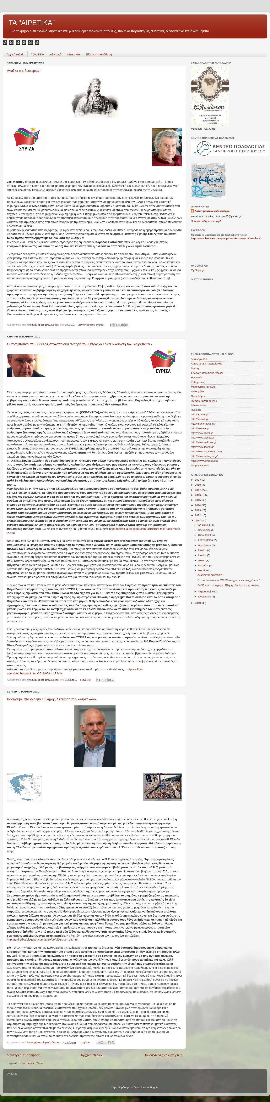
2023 (198, 479)
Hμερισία (196, 409)
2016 (198, 495)
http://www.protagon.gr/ (204, 456)
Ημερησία (196, 377)
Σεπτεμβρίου (205, 540)
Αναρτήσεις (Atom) (33, 1063)
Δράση (195, 368)
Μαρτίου (203, 570)
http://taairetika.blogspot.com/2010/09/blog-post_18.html (42, 939)
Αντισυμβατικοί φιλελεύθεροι (212, 211)
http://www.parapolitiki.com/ (207, 451)
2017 (198, 490)
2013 (198, 510)
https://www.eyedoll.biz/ (204, 460)
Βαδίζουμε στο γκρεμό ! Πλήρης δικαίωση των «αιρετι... (229, 585)
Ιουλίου (202, 550)
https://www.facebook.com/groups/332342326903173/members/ (226, 238)
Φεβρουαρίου (206, 591)
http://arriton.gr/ (200, 414)
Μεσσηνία (73, 54)
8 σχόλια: (86, 679)
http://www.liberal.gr (202, 446)
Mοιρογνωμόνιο (200, 465)
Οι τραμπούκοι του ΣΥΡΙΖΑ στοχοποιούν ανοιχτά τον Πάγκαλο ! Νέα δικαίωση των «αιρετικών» (79, 344)
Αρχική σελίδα (16, 54)
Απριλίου (203, 565)
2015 (198, 500)
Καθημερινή (197, 382)
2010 (198, 603)
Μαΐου (202, 560)
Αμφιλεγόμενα (199, 359)
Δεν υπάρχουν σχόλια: (91, 324)
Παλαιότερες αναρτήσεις (162, 1055)
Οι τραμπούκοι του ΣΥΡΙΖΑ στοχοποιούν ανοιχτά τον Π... (230, 580)
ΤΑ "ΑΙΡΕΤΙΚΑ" (32, 23)
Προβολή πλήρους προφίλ (206, 221)
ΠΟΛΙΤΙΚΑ (37, 54)
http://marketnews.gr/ (203, 423)
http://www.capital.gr (202, 437)
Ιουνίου (202, 555)
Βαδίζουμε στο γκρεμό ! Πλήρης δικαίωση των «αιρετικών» (52, 699)
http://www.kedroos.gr (203, 442)
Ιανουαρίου (205, 596)
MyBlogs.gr (197, 270)
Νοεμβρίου (204, 529)
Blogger (153, 1087)
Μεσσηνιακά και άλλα (203, 386)
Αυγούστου (205, 545)
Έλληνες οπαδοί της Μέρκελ (207, 372)
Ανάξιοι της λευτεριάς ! (24, 71)
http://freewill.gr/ (200, 419)
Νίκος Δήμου (198, 396)
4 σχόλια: (85, 1042)
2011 (198, 520)
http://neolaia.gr (200, 428)
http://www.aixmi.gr (202, 433)
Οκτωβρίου (205, 535)
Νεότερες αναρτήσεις (23, 1055)
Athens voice (198, 405)
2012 (198, 515)
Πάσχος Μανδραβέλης (204, 400)
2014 (198, 505)
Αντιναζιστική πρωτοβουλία (206, 363)
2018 (198, 484)
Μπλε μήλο (197, 391)
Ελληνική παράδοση (99, 54)
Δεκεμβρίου (205, 524)
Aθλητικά (55, 54)
